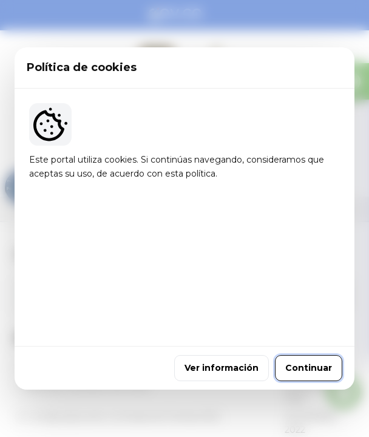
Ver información (221, 299)
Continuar (308, 299)
